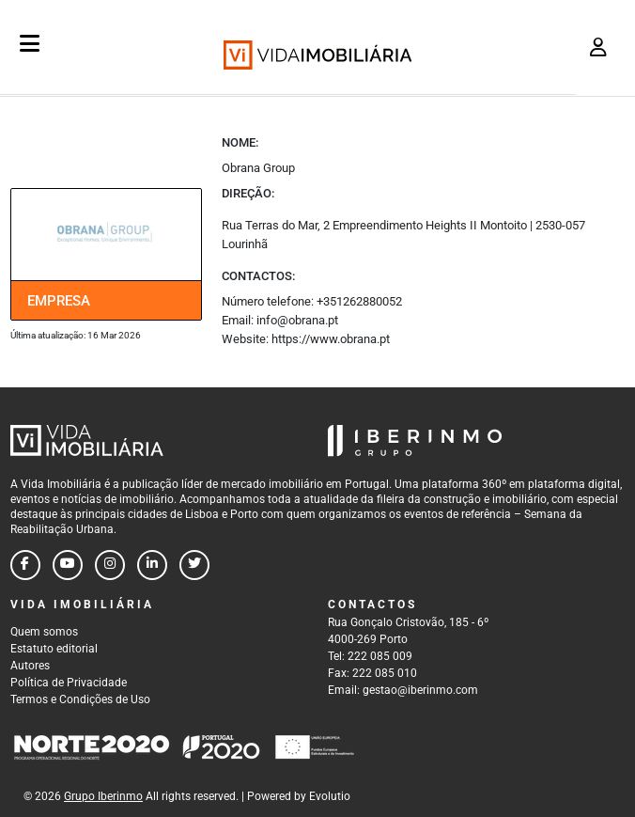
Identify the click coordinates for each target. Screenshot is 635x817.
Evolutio (329, 796)
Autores (30, 665)
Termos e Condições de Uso (80, 699)
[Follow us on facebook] (25, 565)
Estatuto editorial (54, 648)
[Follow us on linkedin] (152, 565)
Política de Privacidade (68, 682)
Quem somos (44, 631)
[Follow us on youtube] (68, 565)
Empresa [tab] (58, 300)
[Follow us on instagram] (110, 565)
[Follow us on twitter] (194, 565)
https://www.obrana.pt (330, 339)
